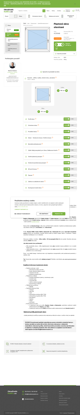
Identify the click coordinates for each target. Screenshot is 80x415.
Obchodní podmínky (63, 400)
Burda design (71, 413)
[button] (56, 77)
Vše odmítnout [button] (43, 213)
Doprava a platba (44, 398)
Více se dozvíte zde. (23, 206)
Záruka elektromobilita (63, 404)
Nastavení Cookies (63, 402)
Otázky (53, 10)
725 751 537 (34, 391)
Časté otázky (61, 393)
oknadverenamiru (29, 399)
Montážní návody (44, 400)
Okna (42, 391)
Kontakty (59, 10)
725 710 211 (28, 391)
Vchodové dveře (44, 393)
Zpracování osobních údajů (64, 398)
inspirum (65, 413)
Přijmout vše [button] (59, 213)
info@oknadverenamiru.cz (12, 77)
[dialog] (40, 207)
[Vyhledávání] (31, 10)
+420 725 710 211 (12, 76)
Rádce (48, 10)
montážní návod (35, 221)
